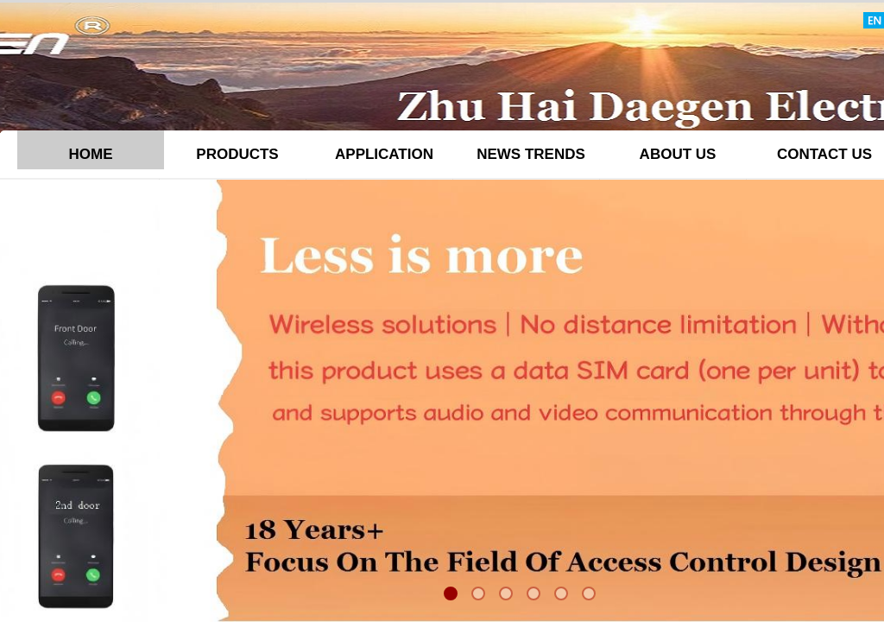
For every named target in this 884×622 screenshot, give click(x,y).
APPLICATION (384, 154)
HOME (91, 154)
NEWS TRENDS (531, 154)
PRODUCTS (237, 154)
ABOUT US (678, 154)
